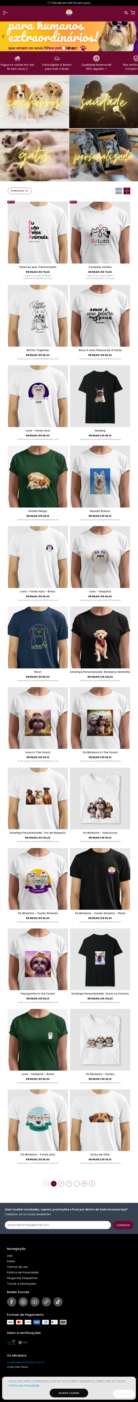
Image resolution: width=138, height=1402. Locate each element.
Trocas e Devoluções (21, 1284)
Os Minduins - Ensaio (100, 1074)
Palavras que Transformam (37, 267)
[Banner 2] (73, 48)
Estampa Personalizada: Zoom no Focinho (100, 993)
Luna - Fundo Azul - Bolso (37, 591)
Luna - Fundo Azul (38, 430)
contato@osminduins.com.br (25, 1362)
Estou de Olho (100, 1154)
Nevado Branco (100, 511)
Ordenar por (20, 191)
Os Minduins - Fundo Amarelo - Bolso (100, 913)
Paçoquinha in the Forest (38, 993)
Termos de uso (17, 1267)
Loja (9, 1256)
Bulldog (100, 430)
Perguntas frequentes (22, 1278)
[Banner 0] (63, 48)
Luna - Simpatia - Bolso (38, 1074)
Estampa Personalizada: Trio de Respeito (38, 832)
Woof (37, 671)
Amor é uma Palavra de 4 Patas (100, 350)
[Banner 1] (68, 48)
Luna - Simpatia (100, 591)
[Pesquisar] (126, 13)
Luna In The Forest (37, 752)
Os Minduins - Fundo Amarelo (38, 913)
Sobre (11, 1261)
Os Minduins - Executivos (100, 832)
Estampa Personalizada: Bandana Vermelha (100, 671)
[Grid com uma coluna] (118, 191)
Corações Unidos (100, 267)
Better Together (38, 350)
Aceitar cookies (69, 1393)
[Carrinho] (132, 12)
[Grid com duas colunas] (127, 191)
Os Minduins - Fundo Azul (37, 1154)
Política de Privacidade (23, 1272)
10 (84, 1183)
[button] (5, 12)
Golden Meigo (37, 511)
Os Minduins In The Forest (100, 752)
